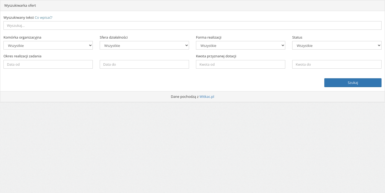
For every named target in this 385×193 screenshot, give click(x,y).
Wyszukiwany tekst (27, 17)
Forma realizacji (208, 37)
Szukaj (353, 82)
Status (297, 37)
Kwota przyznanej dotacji (216, 56)
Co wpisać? (43, 17)
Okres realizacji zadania (22, 56)
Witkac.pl (206, 96)
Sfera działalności (114, 37)
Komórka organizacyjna (22, 37)
